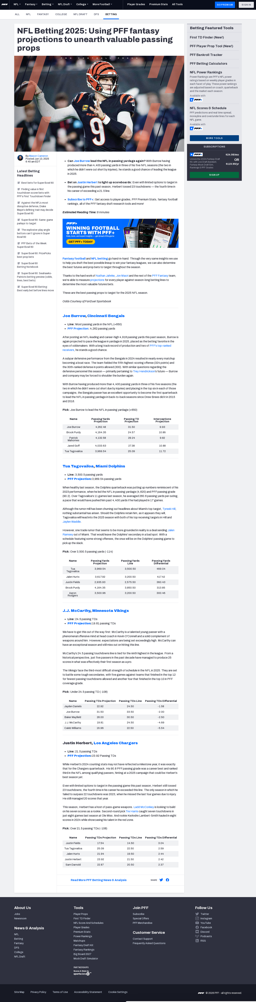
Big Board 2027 (82, 954)
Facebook (206, 927)
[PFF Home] (4, 4)
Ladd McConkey (144, 807)
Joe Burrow (82, 160)
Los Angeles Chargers (116, 743)
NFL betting (99, 258)
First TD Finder (82, 918)
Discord (205, 932)
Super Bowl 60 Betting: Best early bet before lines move (35, 289)
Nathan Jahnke (105, 275)
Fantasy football (74, 258)
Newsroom (20, 918)
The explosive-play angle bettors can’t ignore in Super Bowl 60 (33, 233)
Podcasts (206, 936)
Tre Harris (132, 811)
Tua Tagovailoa (78, 466)
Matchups (79, 940)
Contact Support (143, 939)
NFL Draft (80, 14)
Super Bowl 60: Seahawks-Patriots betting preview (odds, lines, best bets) (34, 277)
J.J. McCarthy (76, 611)
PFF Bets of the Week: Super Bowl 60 (32, 245)
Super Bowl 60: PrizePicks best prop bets (34, 255)
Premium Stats (82, 932)
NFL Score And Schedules (88, 923)
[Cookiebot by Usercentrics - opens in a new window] (23, 995)
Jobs (17, 914)
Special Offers (141, 918)
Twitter (205, 914)
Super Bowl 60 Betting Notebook (27, 265)
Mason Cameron (38, 156)
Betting (112, 14)
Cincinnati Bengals (106, 316)
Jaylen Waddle (72, 521)
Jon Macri (122, 275)
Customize (226, 981)
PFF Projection (78, 328)
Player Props (81, 914)
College (61, 14)
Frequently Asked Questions (149, 943)
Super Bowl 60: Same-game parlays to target (35, 222)
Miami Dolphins (110, 466)
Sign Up (214, 175)
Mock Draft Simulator (86, 958)
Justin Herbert (87, 182)
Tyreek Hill (168, 508)
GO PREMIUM (225, 5)
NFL (28, 14)
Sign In (246, 5)
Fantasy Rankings (84, 949)
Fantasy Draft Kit (83, 945)
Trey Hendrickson (144, 371)
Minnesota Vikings (110, 611)
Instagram (206, 918)
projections (97, 279)
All (17, 14)
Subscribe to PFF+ (80, 199)
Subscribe (138, 914)
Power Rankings (83, 936)
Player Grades (81, 927)
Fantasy (43, 14)
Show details (55, 994)
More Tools (214, 138)
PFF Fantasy (160, 275)
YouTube (206, 923)
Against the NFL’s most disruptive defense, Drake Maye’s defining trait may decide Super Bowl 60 (35, 208)
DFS (96, 14)
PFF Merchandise (142, 923)
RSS (203, 940)
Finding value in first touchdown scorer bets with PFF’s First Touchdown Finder (34, 193)
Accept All (226, 969)
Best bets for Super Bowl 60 (35, 183)
